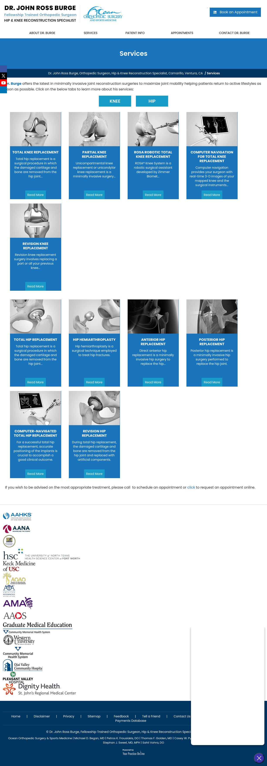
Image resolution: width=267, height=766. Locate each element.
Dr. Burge (13, 83)
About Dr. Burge (42, 33)
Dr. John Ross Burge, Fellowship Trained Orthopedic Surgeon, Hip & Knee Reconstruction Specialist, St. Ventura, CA (135, 732)
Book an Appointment (235, 12)
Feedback (121, 716)
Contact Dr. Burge (234, 33)
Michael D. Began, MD (89, 738)
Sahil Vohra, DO (153, 743)
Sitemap (94, 716)
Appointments (182, 33)
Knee (115, 101)
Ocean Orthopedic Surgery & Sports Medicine (40, 738)
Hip (152, 101)
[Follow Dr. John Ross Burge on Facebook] (3, 68)
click (191, 487)
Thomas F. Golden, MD (156, 738)
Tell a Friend (151, 716)
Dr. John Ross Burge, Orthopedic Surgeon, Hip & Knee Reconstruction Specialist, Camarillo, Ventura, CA (125, 73)
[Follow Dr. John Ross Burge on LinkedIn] (3, 89)
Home (9, 32)
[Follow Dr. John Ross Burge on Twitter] (3, 75)
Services (90, 33)
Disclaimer (42, 716)
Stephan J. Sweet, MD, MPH (121, 743)
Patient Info (135, 33)
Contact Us (182, 716)
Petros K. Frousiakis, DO (123, 738)
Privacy (68, 716)
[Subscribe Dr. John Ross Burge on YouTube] (3, 82)
